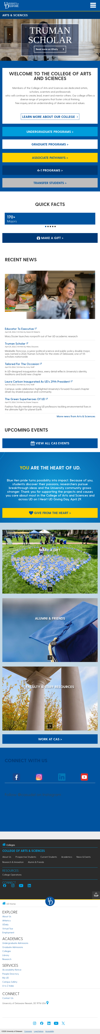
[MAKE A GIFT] (50, 562)
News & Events (83, 856)
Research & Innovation (13, 862)
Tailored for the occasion (22, 363)
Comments (28, 1031)
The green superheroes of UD (25, 399)
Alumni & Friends (36, 862)
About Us (6, 856)
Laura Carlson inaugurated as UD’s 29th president (37, 381)
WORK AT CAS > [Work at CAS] (50, 739)
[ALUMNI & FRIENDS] (50, 630)
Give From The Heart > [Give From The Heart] (50, 513)
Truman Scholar (15, 343)
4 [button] (52, 226)
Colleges (6, 951)
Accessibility (49, 1031)
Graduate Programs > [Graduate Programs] (50, 144)
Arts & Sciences (15, 15)
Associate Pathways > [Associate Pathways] (50, 157)
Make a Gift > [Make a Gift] (50, 238)
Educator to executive (19, 328)
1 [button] (45, 226)
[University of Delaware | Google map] (47, 1003)
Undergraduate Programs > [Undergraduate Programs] (50, 131)
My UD (5, 977)
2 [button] (48, 226)
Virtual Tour (7, 928)
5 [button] (55, 226)
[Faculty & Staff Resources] (50, 699)
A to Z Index (8, 985)
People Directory (10, 973)
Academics (66, 856)
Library (5, 955)
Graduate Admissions (12, 947)
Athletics (6, 920)
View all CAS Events (50, 443)
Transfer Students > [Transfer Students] (50, 183)
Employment (8, 932)
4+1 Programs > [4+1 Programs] (50, 170)
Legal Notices (38, 1031)
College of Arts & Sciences (23, 850)
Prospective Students (26, 856)
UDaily (5, 924)
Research (6, 959)
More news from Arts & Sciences (76, 416)
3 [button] (50, 226)
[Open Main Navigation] (93, 5)
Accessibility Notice (11, 969)
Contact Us (7, 998)
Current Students (48, 856)
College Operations (11, 874)
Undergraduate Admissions (15, 943)
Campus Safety (9, 981)
